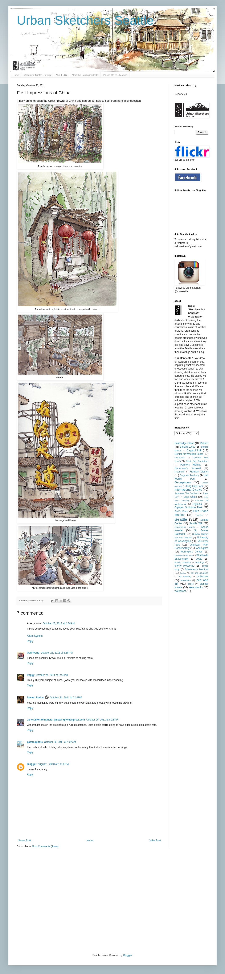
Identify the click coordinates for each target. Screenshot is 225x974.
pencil (190, 584)
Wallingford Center (191, 551)
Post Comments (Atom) (45, 846)
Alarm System (35, 635)
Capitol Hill (194, 450)
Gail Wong (33, 652)
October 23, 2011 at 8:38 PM (57, 652)
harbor (183, 573)
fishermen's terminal (196, 569)
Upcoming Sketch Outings (37, 75)
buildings (199, 562)
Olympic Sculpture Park (188, 507)
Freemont (179, 471)
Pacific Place (181, 511)
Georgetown (183, 482)
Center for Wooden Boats (189, 453)
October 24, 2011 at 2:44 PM (52, 675)
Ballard (204, 443)
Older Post (155, 840)
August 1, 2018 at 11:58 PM (53, 764)
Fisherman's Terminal (188, 468)
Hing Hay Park (194, 486)
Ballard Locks (187, 446)
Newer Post (24, 840)
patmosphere (35, 742)
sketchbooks (196, 587)
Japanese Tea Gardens (187, 493)
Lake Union (190, 496)
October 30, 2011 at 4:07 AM (60, 742)
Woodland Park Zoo (184, 555)
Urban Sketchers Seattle (85, 20)
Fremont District (199, 471)
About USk (61, 75)
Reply (30, 641)
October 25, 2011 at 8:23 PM (102, 719)
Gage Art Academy (189, 475)
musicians (186, 580)
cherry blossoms (184, 565)
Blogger (31, 764)
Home (16, 75)
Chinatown (180, 457)
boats (199, 558)
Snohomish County (185, 527)
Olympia (197, 504)
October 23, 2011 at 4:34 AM (59, 623)
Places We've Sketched (115, 75)
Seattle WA (195, 523)
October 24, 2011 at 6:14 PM (66, 697)
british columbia (183, 562)
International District (188, 489)
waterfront (180, 591)
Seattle (181, 519)
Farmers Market (190, 464)
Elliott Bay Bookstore (197, 461)
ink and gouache (199, 573)
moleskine (202, 576)
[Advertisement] (39, 900)
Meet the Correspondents (85, 75)
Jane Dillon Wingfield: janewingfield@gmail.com (56, 719)
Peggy (30, 675)
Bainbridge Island (184, 443)
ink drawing (185, 576)
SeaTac (199, 515)
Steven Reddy (35, 697)
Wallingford (202, 548)
